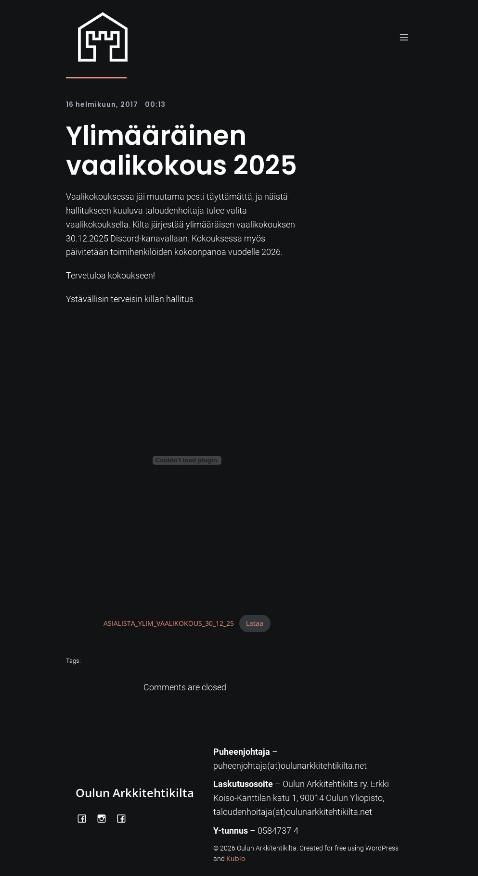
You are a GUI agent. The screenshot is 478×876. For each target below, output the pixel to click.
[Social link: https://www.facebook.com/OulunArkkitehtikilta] (85, 818)
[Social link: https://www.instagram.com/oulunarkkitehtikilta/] (105, 818)
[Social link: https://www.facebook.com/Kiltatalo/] (125, 818)
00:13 (155, 104)
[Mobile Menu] (404, 37)
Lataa (254, 623)
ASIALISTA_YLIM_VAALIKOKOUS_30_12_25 (168, 623)
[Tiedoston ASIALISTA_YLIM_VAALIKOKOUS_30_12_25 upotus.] (187, 460)
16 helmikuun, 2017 (102, 104)
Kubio (235, 858)
